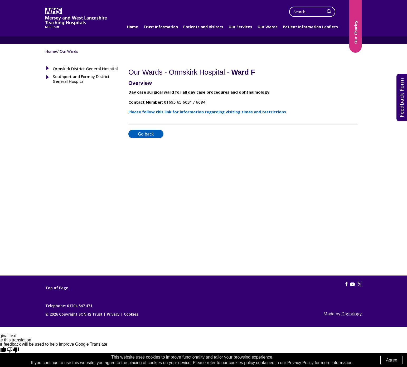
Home (132, 26)
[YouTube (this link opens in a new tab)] (352, 284)
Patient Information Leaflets (310, 26)
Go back (146, 134)
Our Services (240, 26)
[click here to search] (329, 11)
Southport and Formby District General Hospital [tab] (81, 79)
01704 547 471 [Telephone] (79, 305)
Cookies (131, 314)
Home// (52, 51)
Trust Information (160, 26)
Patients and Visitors (203, 26)
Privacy (113, 314)
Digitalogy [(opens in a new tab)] (351, 314)
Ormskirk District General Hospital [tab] (85, 68)
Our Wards (268, 26)
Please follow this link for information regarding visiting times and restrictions (207, 111)
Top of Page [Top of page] (56, 288)
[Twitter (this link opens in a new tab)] (359, 284)
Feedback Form (401, 97)
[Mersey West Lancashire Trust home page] (76, 27)
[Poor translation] (13, 350)
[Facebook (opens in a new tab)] (346, 284)
